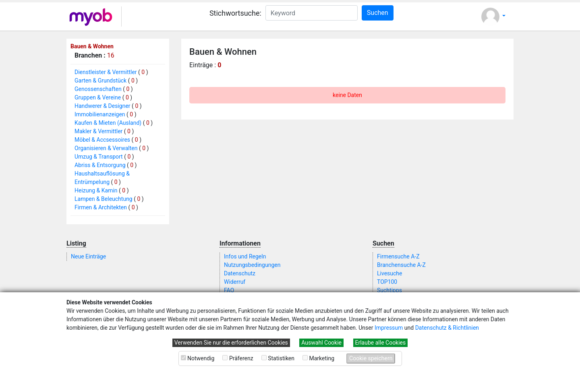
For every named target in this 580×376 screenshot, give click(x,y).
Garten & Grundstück (100, 80)
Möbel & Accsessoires (102, 139)
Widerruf (234, 282)
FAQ (229, 290)
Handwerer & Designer (102, 106)
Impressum (389, 327)
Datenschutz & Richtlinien (447, 327)
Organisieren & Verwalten (106, 148)
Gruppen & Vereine (98, 97)
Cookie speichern (370, 358)
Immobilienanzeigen (100, 114)
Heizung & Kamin (96, 190)
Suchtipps (389, 290)
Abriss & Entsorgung (100, 165)
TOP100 (387, 282)
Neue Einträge (88, 256)
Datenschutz (239, 273)
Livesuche (389, 273)
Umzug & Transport (99, 156)
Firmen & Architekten (101, 207)
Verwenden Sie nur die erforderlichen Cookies (231, 342)
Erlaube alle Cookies (380, 342)
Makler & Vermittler (98, 131)
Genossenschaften (98, 89)
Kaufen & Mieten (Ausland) (108, 123)
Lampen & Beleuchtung (104, 199)
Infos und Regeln (245, 256)
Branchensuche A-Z (401, 265)
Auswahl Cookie (321, 342)
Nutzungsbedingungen (252, 265)
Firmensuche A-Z (398, 256)
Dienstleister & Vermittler (106, 72)
